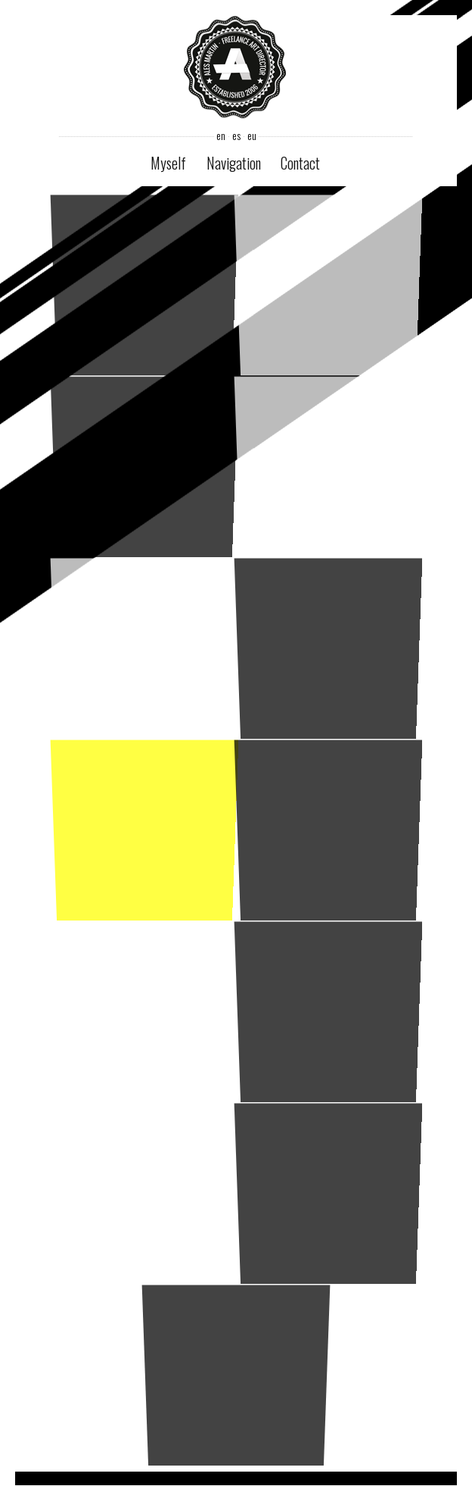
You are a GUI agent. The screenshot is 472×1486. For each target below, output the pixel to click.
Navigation (233, 163)
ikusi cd (328, 1011)
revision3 (328, 647)
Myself (168, 163)
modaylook (144, 829)
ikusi (144, 284)
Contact (300, 163)
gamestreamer (144, 1192)
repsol (328, 1192)
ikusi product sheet (144, 1011)
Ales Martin (235, 69)
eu (251, 136)
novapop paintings (144, 647)
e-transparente (328, 284)
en (220, 136)
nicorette (144, 466)
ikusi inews (328, 829)
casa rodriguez (328, 466)
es (235, 136)
